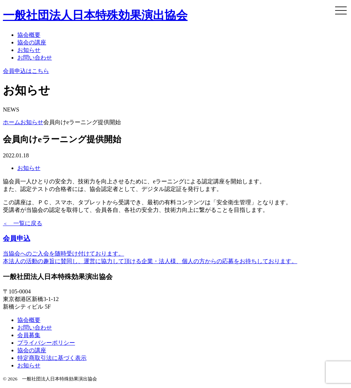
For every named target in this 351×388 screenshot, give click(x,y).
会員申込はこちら (26, 71)
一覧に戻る (22, 223)
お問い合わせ (34, 58)
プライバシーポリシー (46, 343)
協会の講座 (31, 42)
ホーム (11, 122)
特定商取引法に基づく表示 (52, 358)
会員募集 (28, 335)
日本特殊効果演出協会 (95, 15)
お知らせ (28, 50)
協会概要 (28, 35)
